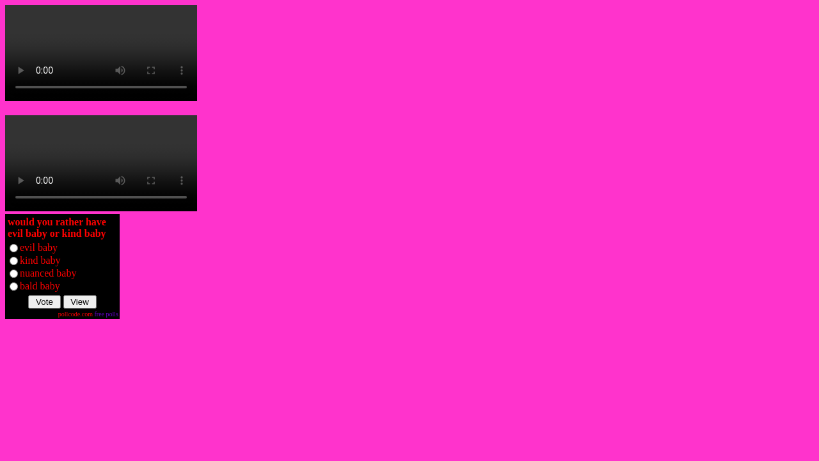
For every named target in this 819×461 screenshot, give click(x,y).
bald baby (40, 285)
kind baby (40, 260)
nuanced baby (48, 273)
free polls (107, 314)
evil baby (39, 247)
